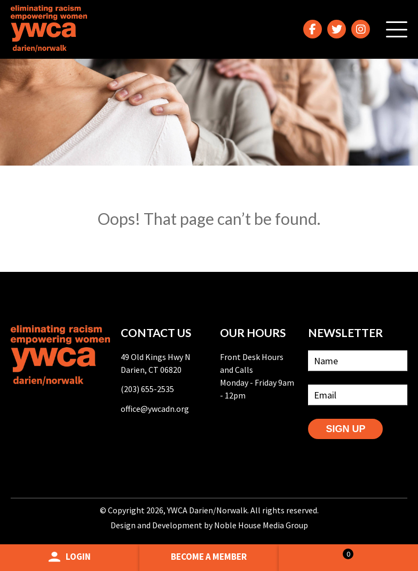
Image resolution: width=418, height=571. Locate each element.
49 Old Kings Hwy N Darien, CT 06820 (156, 363)
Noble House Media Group (261, 525)
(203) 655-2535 (147, 389)
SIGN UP (345, 429)
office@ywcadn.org (155, 408)
